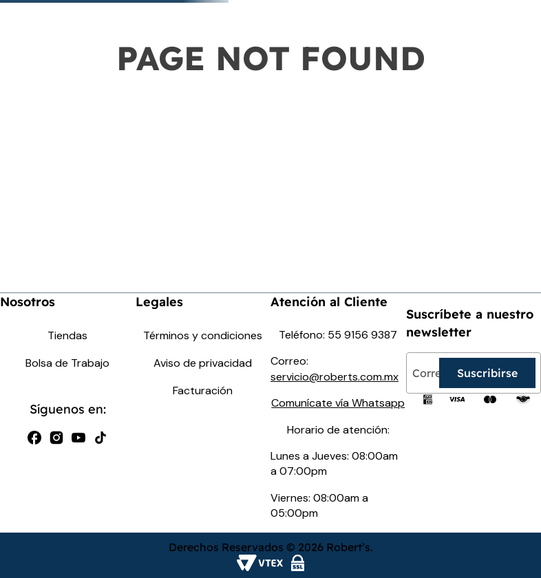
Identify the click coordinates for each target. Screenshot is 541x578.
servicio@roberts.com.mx (334, 377)
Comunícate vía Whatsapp (338, 403)
